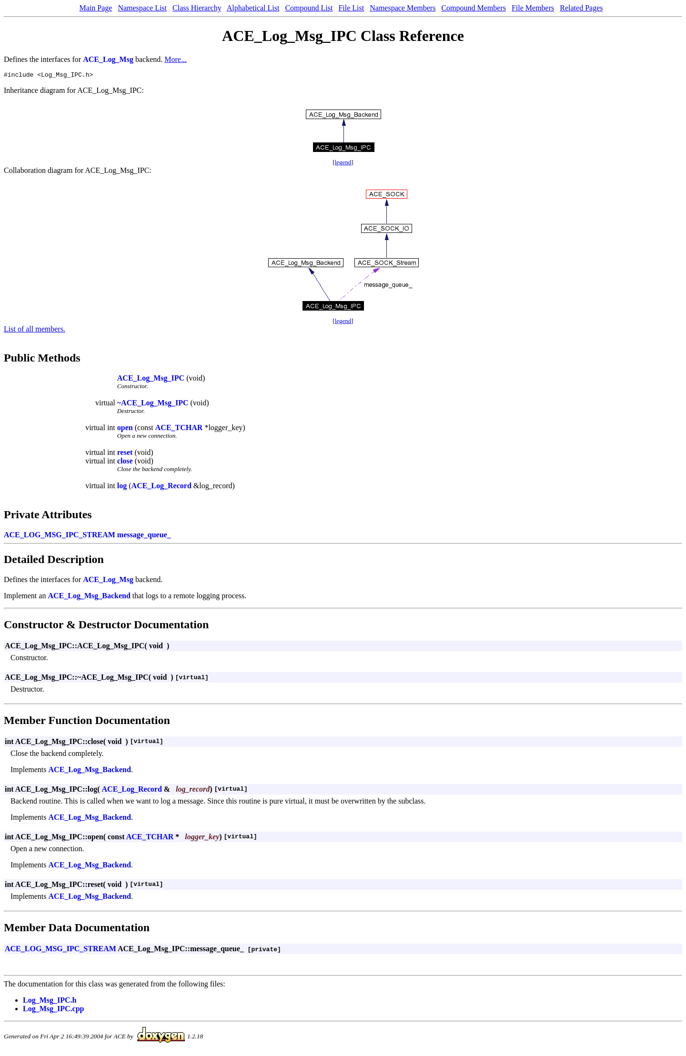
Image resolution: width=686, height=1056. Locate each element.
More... (175, 59)
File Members (533, 8)
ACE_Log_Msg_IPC (150, 379)
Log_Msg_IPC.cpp (53, 1010)
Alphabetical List (253, 8)
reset (125, 454)
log (122, 487)
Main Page (96, 8)
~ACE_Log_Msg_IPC (153, 404)
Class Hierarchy (197, 8)
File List (351, 8)
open (125, 429)
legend (343, 163)
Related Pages (581, 8)
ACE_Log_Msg (108, 59)
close (125, 462)
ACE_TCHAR (179, 429)
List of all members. (34, 330)
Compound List (309, 8)
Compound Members (473, 8)
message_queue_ (144, 536)
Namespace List (142, 8)
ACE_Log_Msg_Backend (89, 597)
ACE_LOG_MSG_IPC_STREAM (59, 536)
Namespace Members (402, 8)
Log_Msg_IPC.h (49, 1001)
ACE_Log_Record (161, 487)
